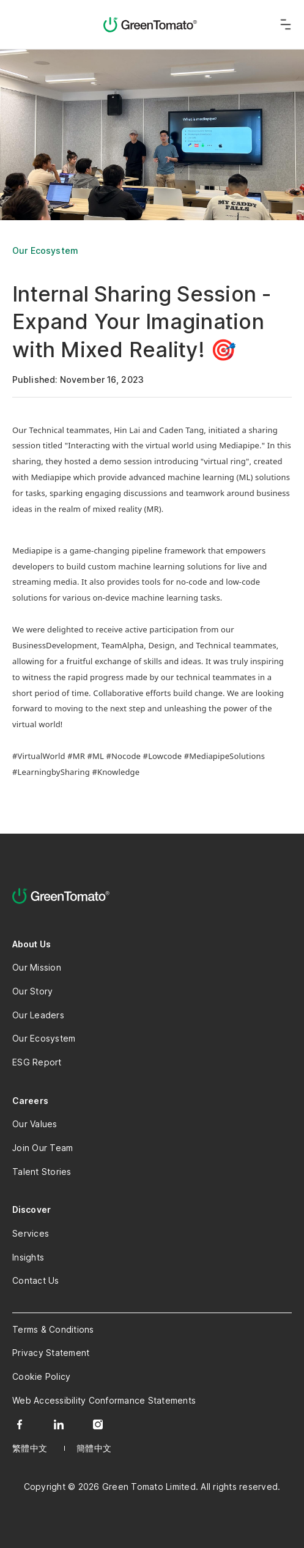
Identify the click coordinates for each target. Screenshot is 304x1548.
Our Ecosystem (45, 250)
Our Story (32, 991)
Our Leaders (38, 1015)
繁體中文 (29, 1448)
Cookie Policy (41, 1376)
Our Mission (36, 967)
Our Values (34, 1124)
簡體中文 (93, 1448)
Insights (28, 1257)
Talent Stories (42, 1171)
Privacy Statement (50, 1352)
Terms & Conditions (53, 1329)
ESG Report (37, 1062)
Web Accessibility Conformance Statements (104, 1400)
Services (30, 1233)
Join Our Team (42, 1147)
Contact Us (35, 1280)
